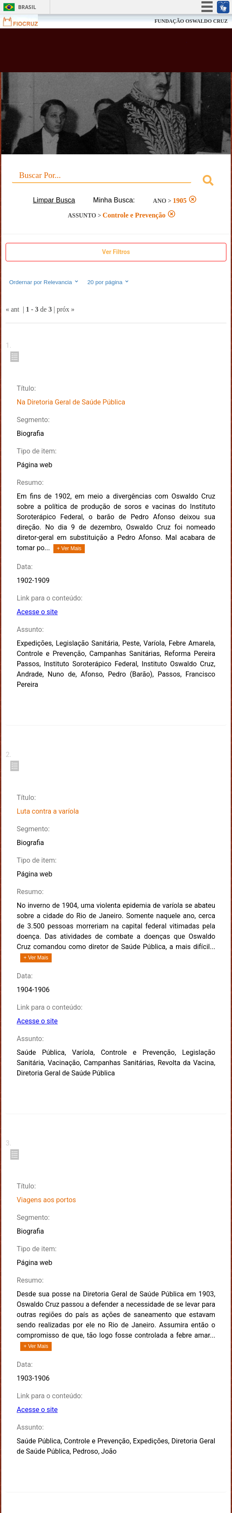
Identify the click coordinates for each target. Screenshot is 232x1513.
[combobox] (116, 181)
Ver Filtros (116, 251)
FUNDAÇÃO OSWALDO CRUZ (191, 21)
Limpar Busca (54, 200)
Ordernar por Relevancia (44, 282)
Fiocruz (25, 21)
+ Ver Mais (69, 548)
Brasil (27, 7)
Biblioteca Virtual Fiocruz (97, 53)
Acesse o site (37, 612)
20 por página (108, 282)
